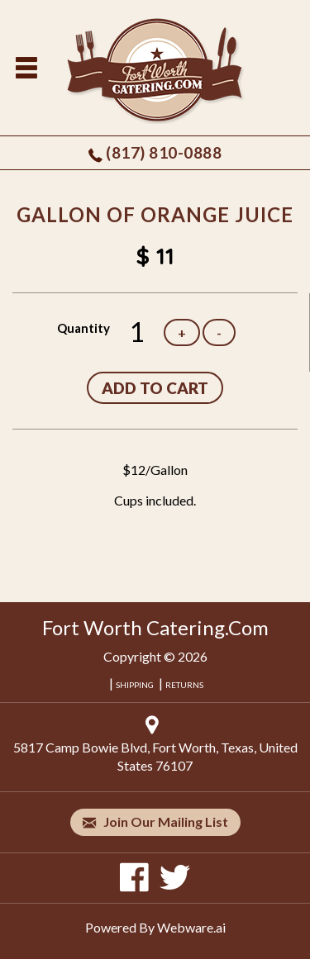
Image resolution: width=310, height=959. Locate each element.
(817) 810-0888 (164, 152)
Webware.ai (191, 927)
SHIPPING (135, 685)
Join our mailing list (155, 822)
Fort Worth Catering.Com (155, 627)
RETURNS (184, 685)
